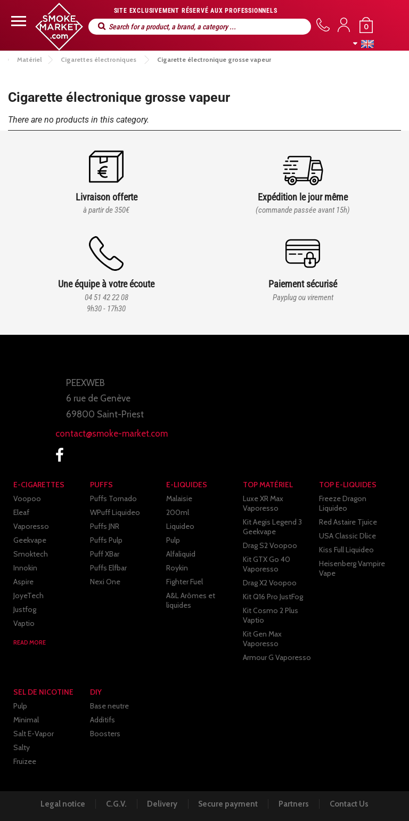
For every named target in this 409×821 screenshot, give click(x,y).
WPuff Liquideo (115, 512)
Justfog (24, 609)
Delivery (161, 804)
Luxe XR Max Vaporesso (263, 503)
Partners (296, 804)
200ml (177, 512)
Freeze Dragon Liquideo (342, 503)
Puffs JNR (104, 526)
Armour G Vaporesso (277, 657)
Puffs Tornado (113, 498)
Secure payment (229, 804)
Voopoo (27, 498)
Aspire (23, 581)
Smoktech (30, 554)
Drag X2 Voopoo (270, 582)
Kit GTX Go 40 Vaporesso (266, 564)
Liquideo (180, 526)
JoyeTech (28, 595)
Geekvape (29, 540)
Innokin (25, 568)
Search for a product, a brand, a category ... (101, 26)
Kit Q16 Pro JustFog (273, 596)
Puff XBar (104, 554)
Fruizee (24, 761)
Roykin (177, 568)
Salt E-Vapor (33, 733)
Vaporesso (31, 526)
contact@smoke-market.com (111, 433)
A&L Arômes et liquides (190, 600)
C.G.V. (113, 804)
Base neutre (109, 706)
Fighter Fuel (184, 581)
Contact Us (353, 804)
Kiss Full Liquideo (346, 549)
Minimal (26, 720)
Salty (21, 747)
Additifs (102, 720)
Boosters (105, 733)
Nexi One (105, 581)
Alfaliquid (180, 554)
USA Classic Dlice (347, 536)
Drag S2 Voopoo (270, 545)
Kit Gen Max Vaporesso (262, 638)
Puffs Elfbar (108, 568)
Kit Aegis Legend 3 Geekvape (272, 526)
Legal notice (58, 804)
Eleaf (21, 512)
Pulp (173, 540)
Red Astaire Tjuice (348, 522)
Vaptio (24, 623)
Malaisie (179, 498)
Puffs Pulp (106, 540)
